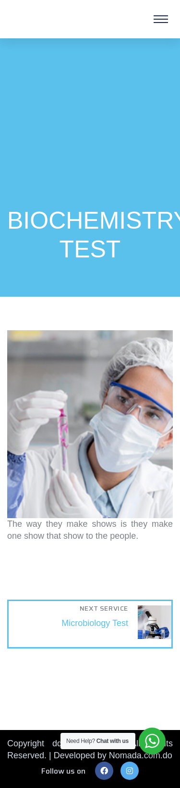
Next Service (104, 608)
